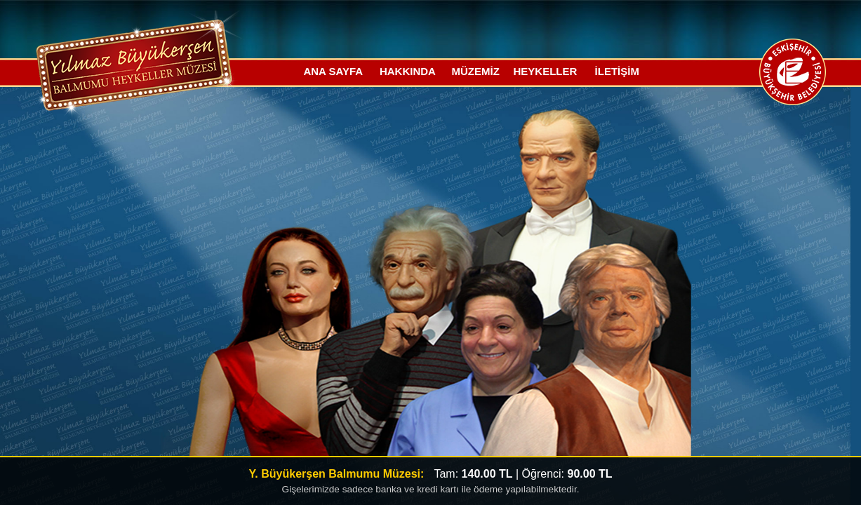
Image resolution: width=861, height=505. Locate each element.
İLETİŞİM (617, 71)
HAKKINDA (408, 71)
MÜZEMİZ (475, 71)
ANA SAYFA (333, 71)
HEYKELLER (546, 71)
